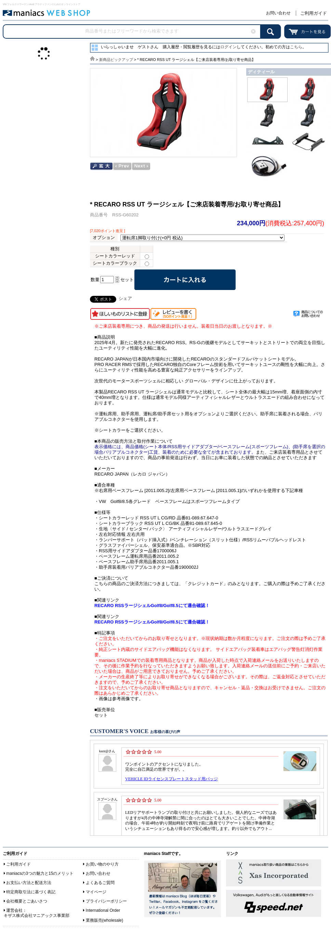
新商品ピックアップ (116, 60)
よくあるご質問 (100, 882)
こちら (296, 47)
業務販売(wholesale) (104, 920)
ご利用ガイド (313, 13)
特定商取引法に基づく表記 (30, 892)
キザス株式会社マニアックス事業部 (36, 915)
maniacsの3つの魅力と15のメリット (40, 873)
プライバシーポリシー (106, 901)
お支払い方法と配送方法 (28, 882)
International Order (103, 910)
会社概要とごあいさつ (26, 901)
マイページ (96, 892)
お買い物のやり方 (102, 864)
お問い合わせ (278, 13)
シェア (125, 298)
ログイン (228, 47)
